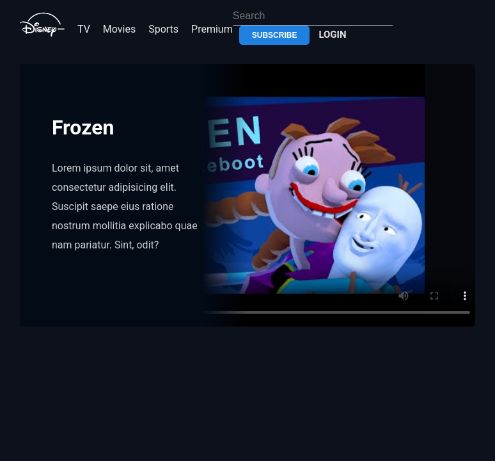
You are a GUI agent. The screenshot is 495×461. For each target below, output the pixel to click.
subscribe (274, 35)
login (332, 34)
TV (83, 29)
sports (163, 29)
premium (212, 29)
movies (119, 29)
